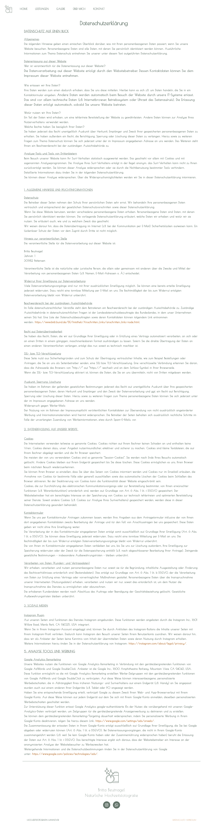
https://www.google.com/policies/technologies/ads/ (64, 753)
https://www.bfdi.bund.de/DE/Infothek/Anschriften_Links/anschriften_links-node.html (87, 322)
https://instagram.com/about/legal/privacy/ (157, 643)
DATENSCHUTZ (179, 820)
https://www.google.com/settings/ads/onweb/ (125, 720)
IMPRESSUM (191, 820)
